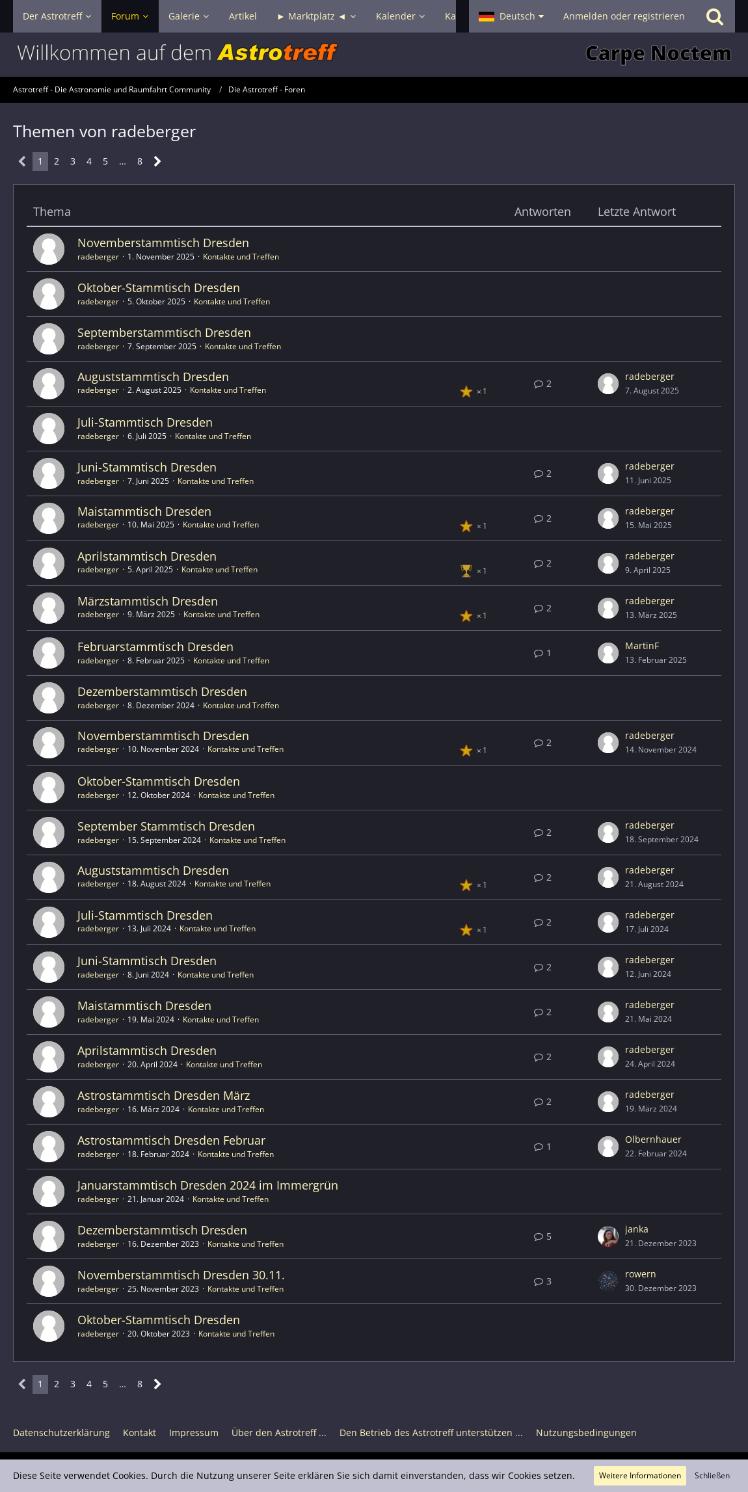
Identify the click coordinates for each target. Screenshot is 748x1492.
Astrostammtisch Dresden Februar (171, 1140)
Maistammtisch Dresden (144, 511)
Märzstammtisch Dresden (147, 601)
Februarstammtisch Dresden (155, 646)
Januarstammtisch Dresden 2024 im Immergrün (207, 1185)
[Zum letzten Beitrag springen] (608, 383)
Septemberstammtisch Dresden (164, 332)
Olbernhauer (653, 1139)
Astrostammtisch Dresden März (163, 1095)
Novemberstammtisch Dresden (163, 242)
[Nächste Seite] (157, 161)
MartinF (642, 645)
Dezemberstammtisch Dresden (162, 691)
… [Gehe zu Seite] (122, 161)
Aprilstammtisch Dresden (147, 556)
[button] (511, 16)
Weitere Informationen (640, 1475)
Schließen (712, 1475)
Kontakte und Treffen (241, 256)
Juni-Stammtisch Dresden (147, 467)
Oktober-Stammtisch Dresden (158, 287)
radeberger (98, 256)
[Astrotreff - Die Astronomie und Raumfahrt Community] (374, 54)
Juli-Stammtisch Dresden (145, 422)
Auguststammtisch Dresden (153, 376)
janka (636, 1229)
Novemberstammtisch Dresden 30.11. (181, 1275)
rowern (640, 1274)
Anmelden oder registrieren (624, 16)
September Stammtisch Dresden (166, 826)
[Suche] (715, 16)
